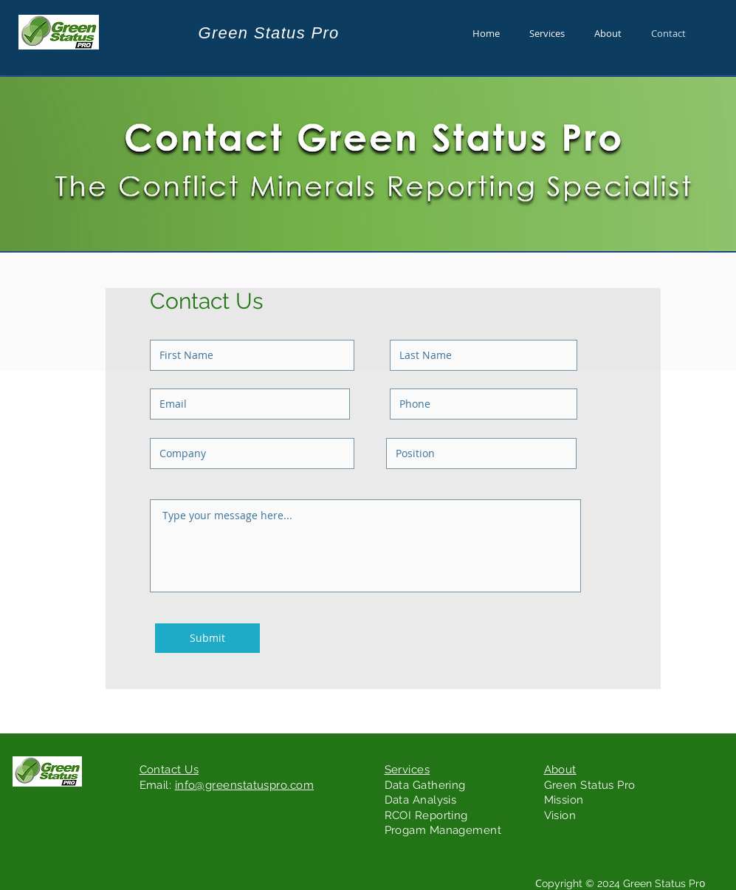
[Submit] (207, 638)
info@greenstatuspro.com (244, 785)
